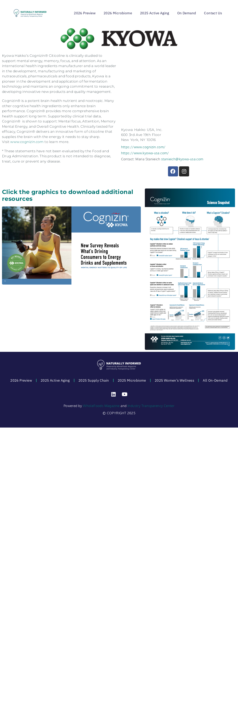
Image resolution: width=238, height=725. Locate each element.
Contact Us (213, 13)
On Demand (186, 13)
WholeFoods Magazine (101, 406)
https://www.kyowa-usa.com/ (145, 153)
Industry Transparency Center (151, 406)
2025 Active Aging (154, 13)
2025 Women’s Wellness (174, 380)
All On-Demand (215, 380)
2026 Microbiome (118, 13)
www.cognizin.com (26, 142)
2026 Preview (85, 13)
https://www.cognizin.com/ (143, 147)
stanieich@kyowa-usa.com (182, 159)
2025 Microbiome (132, 380)
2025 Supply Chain (93, 380)
